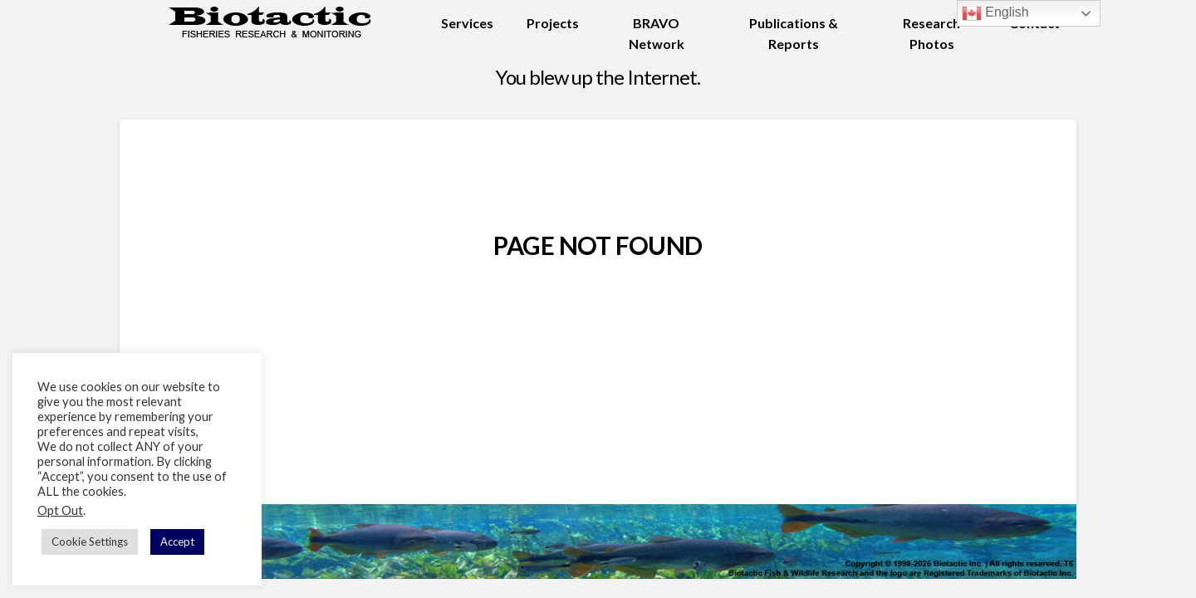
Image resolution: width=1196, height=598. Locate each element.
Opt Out (60, 510)
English (995, 13)
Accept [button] (177, 541)
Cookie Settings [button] (89, 541)
